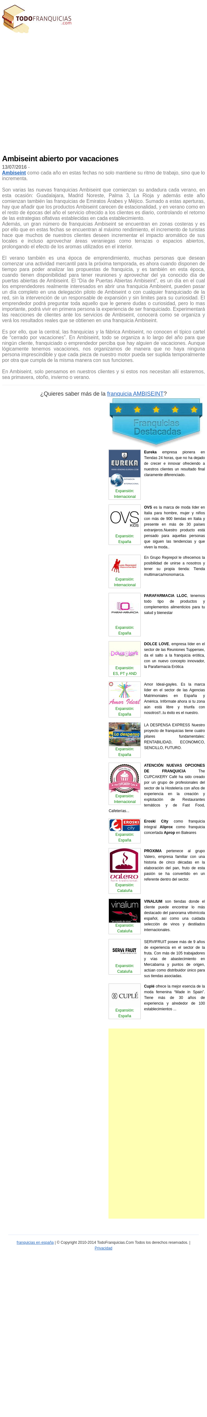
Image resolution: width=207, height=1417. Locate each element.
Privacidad (103, 1248)
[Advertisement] (60, 92)
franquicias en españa (35, 1242)
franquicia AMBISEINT (135, 394)
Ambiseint (14, 172)
